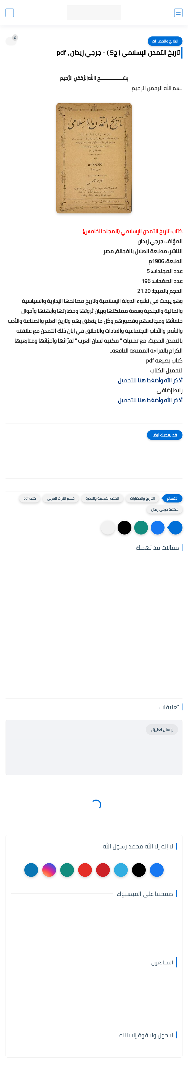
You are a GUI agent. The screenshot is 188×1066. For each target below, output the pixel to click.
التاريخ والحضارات (165, 41)
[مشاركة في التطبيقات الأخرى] (108, 528)
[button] (158, 528)
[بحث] (10, 13)
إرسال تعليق (162, 730)
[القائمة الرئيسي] (178, 13)
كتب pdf (29, 498)
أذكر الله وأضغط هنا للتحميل (150, 380)
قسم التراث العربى (61, 498)
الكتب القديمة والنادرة (102, 498)
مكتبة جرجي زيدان (164, 509)
